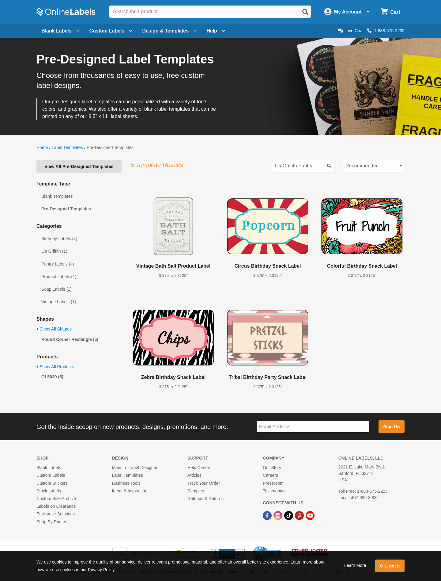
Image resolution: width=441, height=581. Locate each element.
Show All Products (55, 366)
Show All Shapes (54, 329)
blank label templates (167, 109)
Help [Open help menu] (215, 30)
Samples (195, 490)
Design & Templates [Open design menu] (169, 30)
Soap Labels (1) (56, 289)
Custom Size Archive (56, 498)
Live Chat (351, 31)
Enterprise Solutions (55, 513)
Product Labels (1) (58, 276)
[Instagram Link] (278, 515)
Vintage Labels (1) (58, 301)
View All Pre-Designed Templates (78, 166)
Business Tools (126, 483)
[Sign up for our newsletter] (313, 426)
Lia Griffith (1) (54, 251)
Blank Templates (57, 196)
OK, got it (390, 566)
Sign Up (391, 426)
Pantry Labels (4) (57, 264)
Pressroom (273, 483)
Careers (270, 475)
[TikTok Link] (289, 515)
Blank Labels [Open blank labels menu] (60, 30)
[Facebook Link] (268, 515)
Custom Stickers (52, 483)
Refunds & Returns (205, 498)
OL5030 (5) (52, 376)
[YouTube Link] (310, 515)
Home (42, 147)
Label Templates (67, 147)
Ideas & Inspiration (129, 490)
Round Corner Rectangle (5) (69, 339)
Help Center (198, 467)
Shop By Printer (51, 521)
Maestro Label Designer (134, 467)
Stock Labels (48, 490)
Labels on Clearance (56, 506)
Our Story (272, 467)
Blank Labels (48, 467)
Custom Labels (50, 475)
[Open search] (305, 11)
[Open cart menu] (390, 12)
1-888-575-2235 (386, 30)
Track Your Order (203, 483)
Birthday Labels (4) (59, 238)
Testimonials (274, 490)
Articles (194, 475)
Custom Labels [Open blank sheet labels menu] (111, 30)
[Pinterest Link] (300, 515)
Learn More (355, 565)
